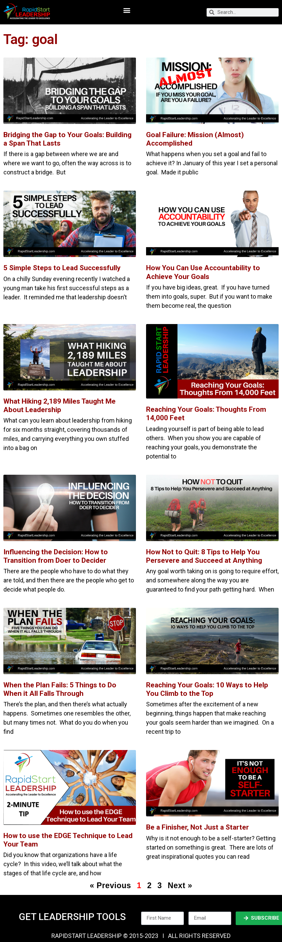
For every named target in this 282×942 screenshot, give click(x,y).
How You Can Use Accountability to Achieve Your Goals (203, 272)
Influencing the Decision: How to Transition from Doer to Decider (55, 556)
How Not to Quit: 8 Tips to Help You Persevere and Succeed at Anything (204, 556)
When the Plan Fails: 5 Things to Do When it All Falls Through (59, 689)
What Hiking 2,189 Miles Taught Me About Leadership (59, 405)
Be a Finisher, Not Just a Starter (197, 827)
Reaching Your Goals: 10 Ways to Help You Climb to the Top (207, 689)
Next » (180, 885)
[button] (126, 10)
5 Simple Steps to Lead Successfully (62, 268)
